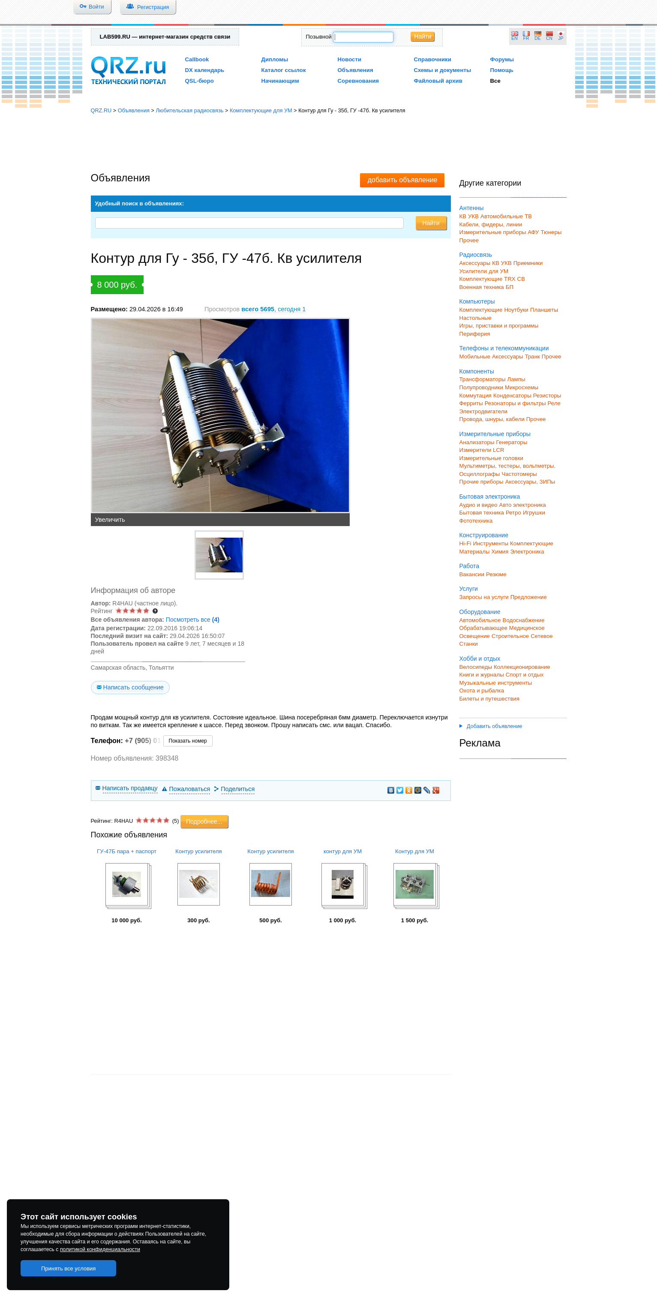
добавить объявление (403, 180)
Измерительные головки (491, 458)
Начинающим (280, 81)
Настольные (475, 318)
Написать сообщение (133, 687)
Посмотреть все (192, 619)
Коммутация (475, 395)
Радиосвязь (475, 254)
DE (537, 38)
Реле (554, 403)
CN (549, 38)
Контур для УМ (414, 851)
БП (509, 287)
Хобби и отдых (480, 658)
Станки (468, 644)
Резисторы (547, 395)
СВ (521, 279)
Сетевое (541, 636)
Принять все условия (68, 1268)
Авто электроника (522, 505)
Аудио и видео (478, 505)
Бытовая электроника (489, 496)
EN (514, 38)
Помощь (502, 70)
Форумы (502, 59)
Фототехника (476, 521)
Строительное (510, 636)
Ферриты (471, 403)
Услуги (468, 588)
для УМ (498, 271)
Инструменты (490, 543)
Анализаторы (477, 442)
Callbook (197, 59)
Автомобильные (501, 216)
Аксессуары (475, 263)
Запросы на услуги (484, 597)
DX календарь (205, 70)
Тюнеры (551, 232)
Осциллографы (479, 474)
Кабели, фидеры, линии (490, 224)
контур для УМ (343, 851)
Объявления (355, 70)
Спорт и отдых (525, 674)
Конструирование (484, 535)
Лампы (516, 379)
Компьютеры (477, 301)
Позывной (319, 36)
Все (495, 81)
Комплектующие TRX (487, 279)
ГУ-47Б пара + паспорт (126, 851)
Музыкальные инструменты (495, 683)
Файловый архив (438, 81)
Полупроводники (481, 387)
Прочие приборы (481, 481)
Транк (532, 356)
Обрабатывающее (483, 628)
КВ (463, 216)
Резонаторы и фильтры (515, 403)
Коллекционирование (522, 667)
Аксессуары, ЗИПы (530, 481)
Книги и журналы (481, 674)
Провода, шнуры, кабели (492, 419)
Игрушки (534, 512)
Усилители (473, 271)
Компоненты (476, 371)
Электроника (527, 551)
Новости (350, 59)
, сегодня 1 (273, 309)
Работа (469, 566)
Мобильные (474, 356)
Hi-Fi (465, 543)
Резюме (496, 574)
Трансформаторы (482, 379)
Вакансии (471, 574)
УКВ (473, 216)
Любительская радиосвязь (189, 110)
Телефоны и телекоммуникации (504, 348)
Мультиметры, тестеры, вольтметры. (507, 466)
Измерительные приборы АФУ (499, 232)
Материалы (474, 551)
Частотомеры (519, 474)
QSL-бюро (199, 81)
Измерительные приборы (495, 433)
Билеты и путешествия (489, 698)
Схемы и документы (442, 70)
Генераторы (512, 442)
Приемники (528, 263)
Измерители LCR (481, 450)
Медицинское (527, 628)
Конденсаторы (512, 395)
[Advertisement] (329, 143)
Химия (499, 551)
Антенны (471, 208)
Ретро (513, 512)
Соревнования (358, 81)
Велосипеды (475, 667)
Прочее (469, 240)
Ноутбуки (516, 310)
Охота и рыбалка (481, 690)
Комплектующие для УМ (261, 110)
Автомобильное (480, 620)
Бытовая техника (481, 512)
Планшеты (544, 310)
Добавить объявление (490, 726)
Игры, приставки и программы (499, 325)
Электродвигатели (483, 411)
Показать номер (188, 741)
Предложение (528, 597)
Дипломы (274, 59)
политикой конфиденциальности (100, 1249)
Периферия (474, 334)
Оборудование (480, 611)
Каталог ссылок (283, 70)
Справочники (432, 59)
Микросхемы (521, 387)
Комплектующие (481, 310)
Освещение (474, 636)
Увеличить (110, 519)
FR (526, 38)
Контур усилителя (198, 851)
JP (561, 38)
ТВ (528, 216)
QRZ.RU (101, 110)
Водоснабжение (524, 620)
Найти (422, 36)
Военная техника (481, 287)
